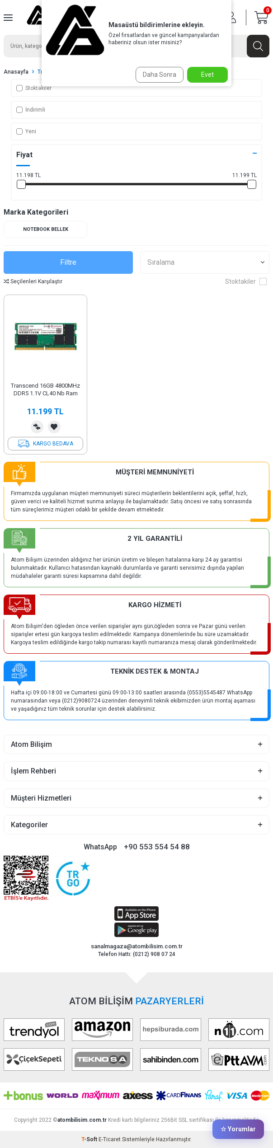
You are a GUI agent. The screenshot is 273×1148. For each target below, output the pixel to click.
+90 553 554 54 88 (157, 846)
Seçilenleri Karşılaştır (33, 281)
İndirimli (30, 110)
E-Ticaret (110, 1139)
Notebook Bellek (45, 229)
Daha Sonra (159, 74)
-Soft (90, 1139)
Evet (207, 74)
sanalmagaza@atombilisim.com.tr (137, 946)
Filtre (68, 262)
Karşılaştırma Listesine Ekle (37, 427)
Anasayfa (16, 72)
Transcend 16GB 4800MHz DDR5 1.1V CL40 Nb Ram (45, 389)
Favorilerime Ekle (54, 427)
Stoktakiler (34, 88)
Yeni (26, 131)
